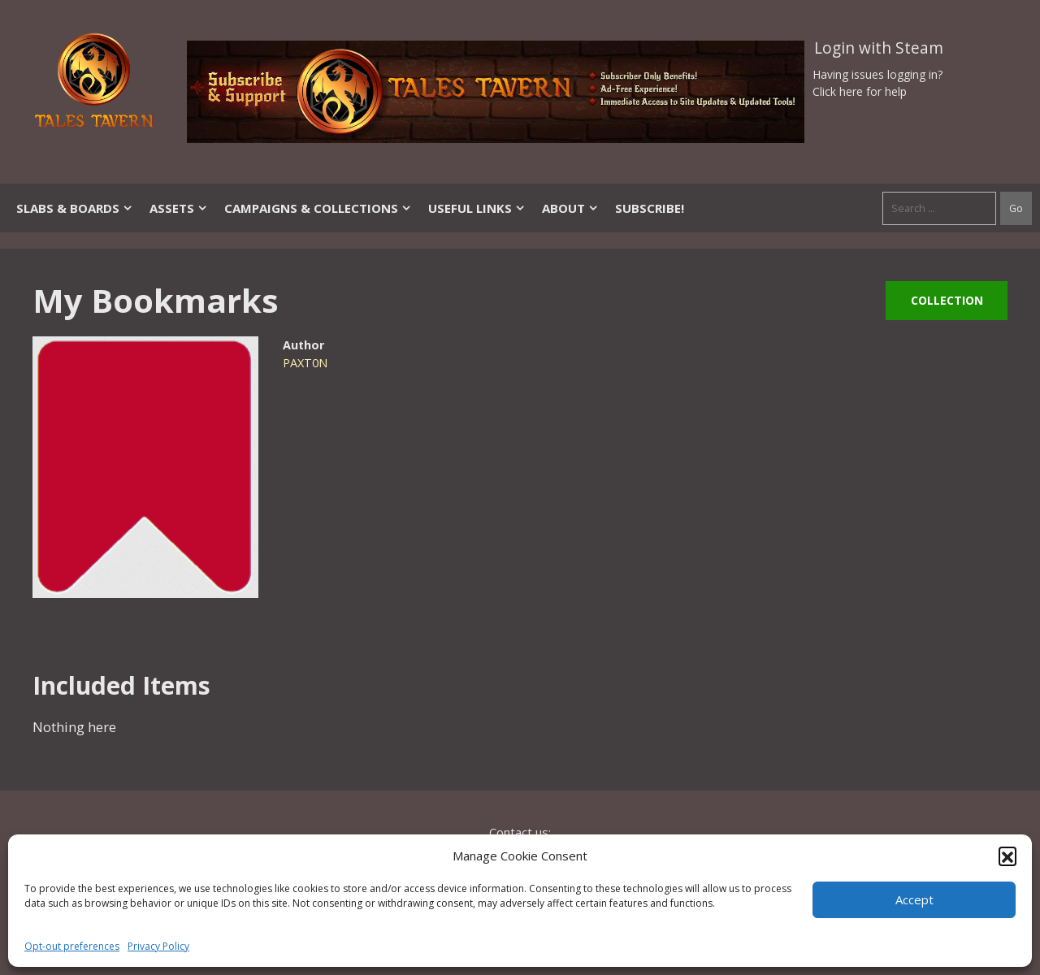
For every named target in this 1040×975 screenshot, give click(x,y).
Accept (914, 899)
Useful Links (477, 208)
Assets (179, 208)
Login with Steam (878, 47)
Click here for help (859, 91)
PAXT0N (305, 362)
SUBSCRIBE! (649, 208)
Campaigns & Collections (318, 208)
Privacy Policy (158, 946)
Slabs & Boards (74, 208)
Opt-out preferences (71, 946)
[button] (1007, 855)
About (570, 208)
